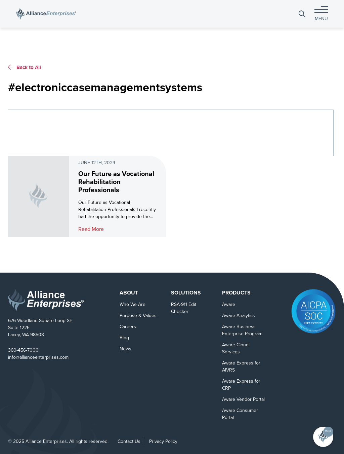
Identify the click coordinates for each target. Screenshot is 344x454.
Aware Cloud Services (235, 348)
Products (236, 292)
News (125, 348)
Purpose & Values (138, 315)
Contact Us (129, 441)
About (129, 292)
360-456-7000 (23, 350)
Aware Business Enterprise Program (242, 330)
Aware (228, 304)
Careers (128, 326)
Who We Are (132, 304)
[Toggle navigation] (321, 13)
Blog (124, 337)
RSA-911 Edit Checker (183, 308)
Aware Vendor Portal (243, 399)
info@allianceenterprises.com (38, 357)
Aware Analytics (238, 315)
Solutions (186, 292)
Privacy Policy (163, 441)
